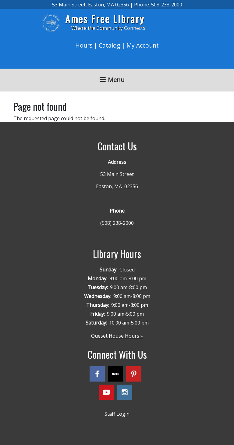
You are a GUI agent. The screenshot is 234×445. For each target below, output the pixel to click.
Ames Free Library (104, 19)
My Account (142, 45)
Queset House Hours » (117, 335)
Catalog (109, 45)
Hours (83, 45)
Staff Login (117, 414)
